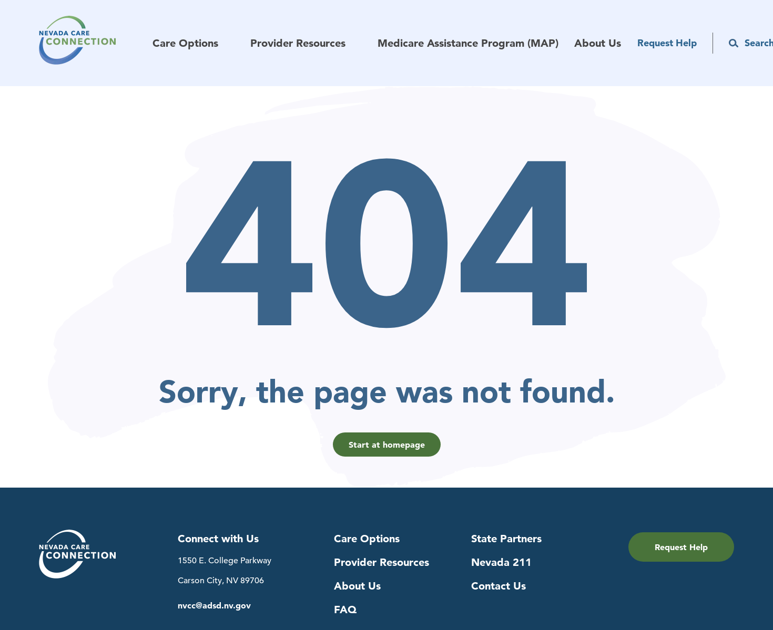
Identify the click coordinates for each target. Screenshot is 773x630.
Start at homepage (387, 444)
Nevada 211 (501, 562)
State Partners (506, 538)
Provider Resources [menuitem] (297, 43)
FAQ (345, 609)
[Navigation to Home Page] (95, 43)
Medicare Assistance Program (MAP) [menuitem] (468, 43)
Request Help (681, 547)
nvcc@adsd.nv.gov (214, 606)
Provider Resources (381, 562)
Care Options (367, 538)
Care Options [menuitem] (185, 43)
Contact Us (498, 586)
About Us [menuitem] (597, 43)
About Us (357, 586)
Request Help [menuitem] (667, 43)
